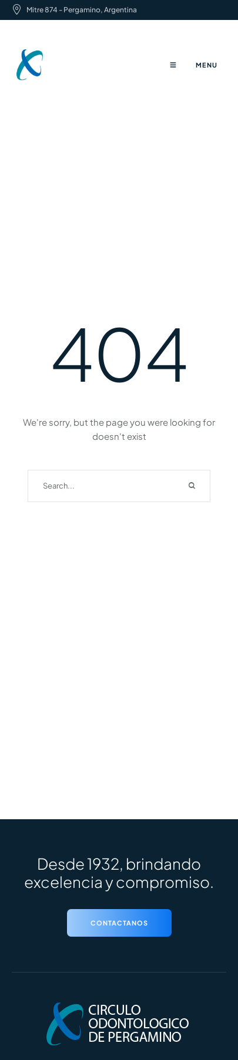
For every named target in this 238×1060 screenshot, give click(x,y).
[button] (119, 923)
